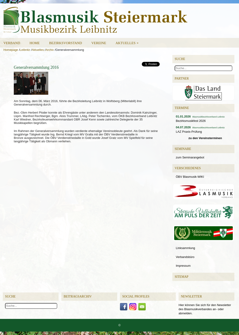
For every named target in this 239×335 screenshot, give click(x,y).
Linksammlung (185, 248)
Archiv (50, 50)
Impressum (183, 265)
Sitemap (181, 276)
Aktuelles (129, 41)
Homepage (10, 50)
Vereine (98, 43)
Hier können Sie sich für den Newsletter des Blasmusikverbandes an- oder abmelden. (205, 309)
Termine (182, 108)
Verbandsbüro (185, 257)
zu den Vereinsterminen (205, 138)
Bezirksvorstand (65, 43)
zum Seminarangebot (190, 157)
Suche (10, 296)
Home (35, 43)
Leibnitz (25, 50)
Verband (11, 43)
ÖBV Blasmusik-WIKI (190, 176)
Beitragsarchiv (78, 296)
